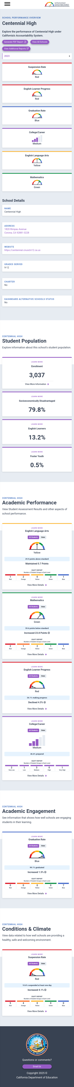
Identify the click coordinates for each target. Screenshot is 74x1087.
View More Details (37, 585)
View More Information (37, 384)
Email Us (37, 1066)
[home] (40, 4)
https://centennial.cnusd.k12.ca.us (22, 250)
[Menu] (7, 4)
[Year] (37, 56)
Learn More (37, 362)
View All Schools (39, 42)
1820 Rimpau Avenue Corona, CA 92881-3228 (16, 231)
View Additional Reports (16, 48)
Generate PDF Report (15, 42)
